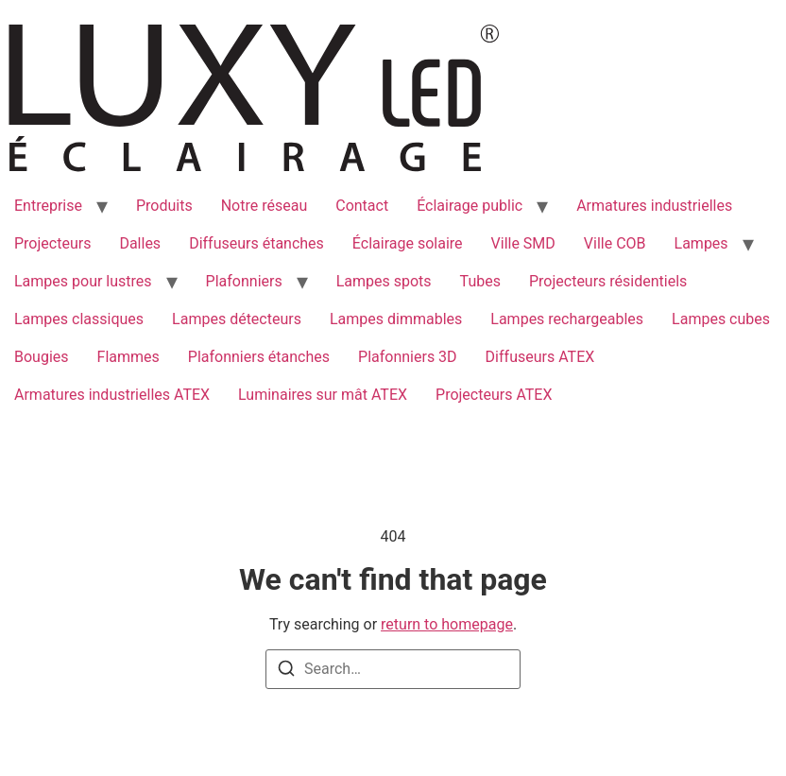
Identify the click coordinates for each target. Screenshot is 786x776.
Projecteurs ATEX (494, 395)
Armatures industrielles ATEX (112, 395)
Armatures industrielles (654, 206)
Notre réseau (264, 206)
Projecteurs (52, 243)
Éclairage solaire (407, 243)
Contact (361, 206)
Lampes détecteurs (236, 319)
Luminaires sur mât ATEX (322, 395)
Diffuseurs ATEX (540, 357)
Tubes (480, 281)
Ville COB (615, 243)
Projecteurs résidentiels (608, 281)
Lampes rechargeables (566, 319)
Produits (164, 206)
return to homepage (447, 624)
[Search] (286, 671)
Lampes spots (384, 281)
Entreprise (48, 206)
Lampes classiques (79, 319)
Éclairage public (469, 206)
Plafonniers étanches (259, 357)
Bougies (41, 357)
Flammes (128, 357)
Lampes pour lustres (83, 281)
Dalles (140, 243)
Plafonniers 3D (407, 357)
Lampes (701, 243)
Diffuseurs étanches (256, 243)
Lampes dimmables (396, 319)
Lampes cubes (721, 319)
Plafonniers (244, 281)
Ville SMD (523, 243)
